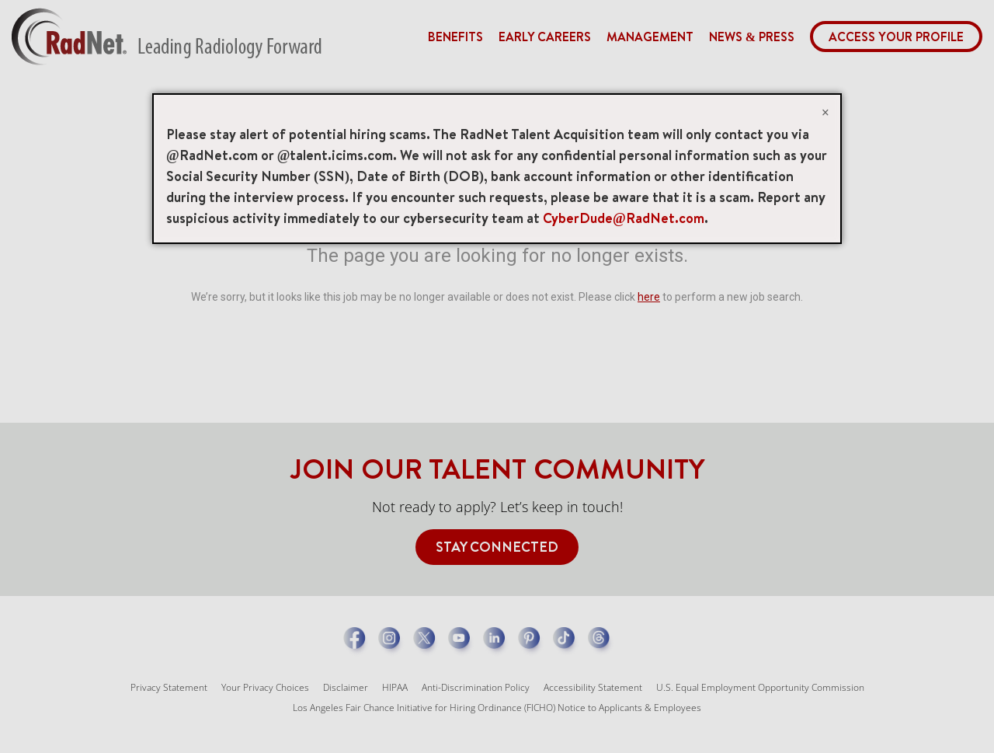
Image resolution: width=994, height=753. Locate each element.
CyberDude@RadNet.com (623, 218)
